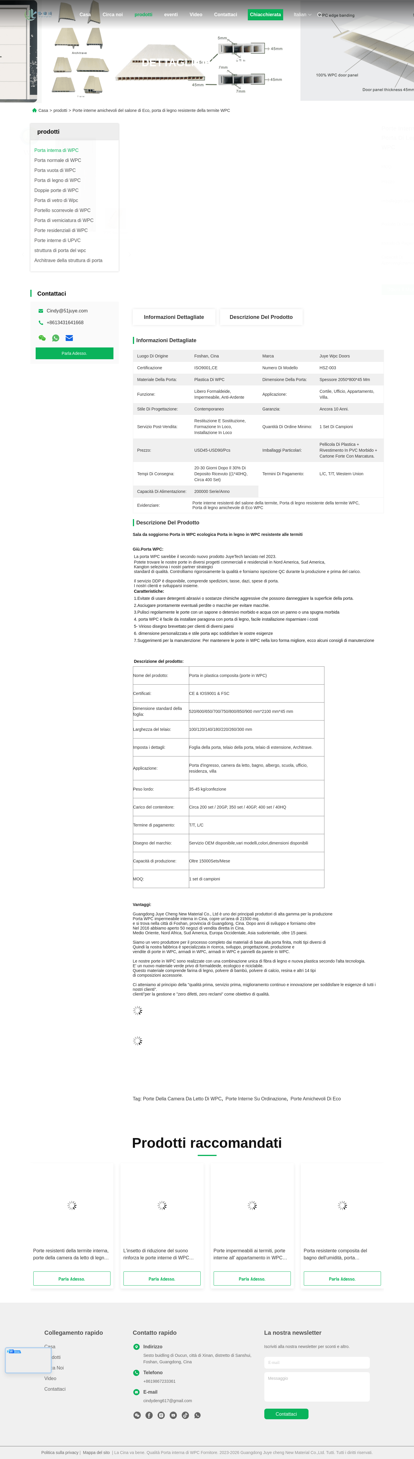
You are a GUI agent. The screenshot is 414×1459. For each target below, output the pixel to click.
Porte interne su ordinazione (255, 1098)
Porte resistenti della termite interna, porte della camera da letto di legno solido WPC (71, 1254)
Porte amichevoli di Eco (316, 1098)
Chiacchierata (265, 14)
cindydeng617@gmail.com (168, 1400)
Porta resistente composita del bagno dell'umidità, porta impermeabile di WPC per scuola (338, 1254)
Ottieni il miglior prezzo (292, 289)
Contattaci (225, 14)
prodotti (143, 14)
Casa (85, 14)
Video (195, 14)
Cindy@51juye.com (67, 310)
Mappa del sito (96, 1452)
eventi (171, 14)
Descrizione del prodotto (261, 317)
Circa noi (113, 14)
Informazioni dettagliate (174, 317)
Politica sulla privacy (59, 1452)
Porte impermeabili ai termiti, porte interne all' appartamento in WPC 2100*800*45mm (250, 1254)
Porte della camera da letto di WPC (182, 1098)
